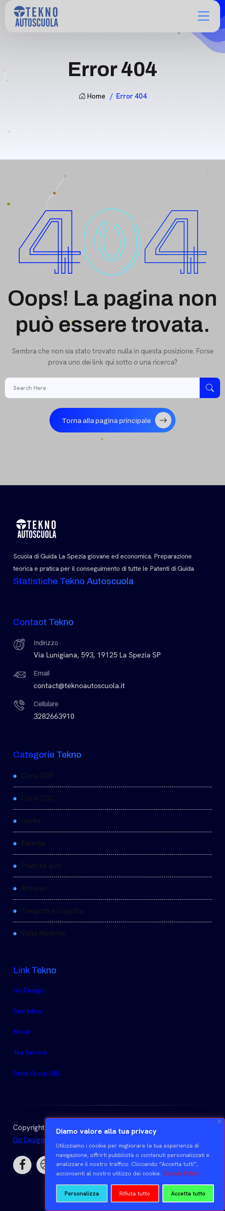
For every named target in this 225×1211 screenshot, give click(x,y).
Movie (22, 1031)
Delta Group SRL (37, 1073)
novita (30, 820)
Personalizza (82, 1193)
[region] (135, 1164)
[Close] (219, 1121)
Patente (33, 843)
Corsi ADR (37, 775)
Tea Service (30, 1052)
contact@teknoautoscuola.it (79, 685)
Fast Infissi (28, 1011)
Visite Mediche (43, 933)
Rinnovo (34, 888)
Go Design (28, 990)
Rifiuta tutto (134, 1193)
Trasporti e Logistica (52, 910)
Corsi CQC (37, 798)
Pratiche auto (42, 865)
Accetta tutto (188, 1193)
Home (92, 96)
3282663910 (54, 716)
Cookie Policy (181, 1173)
